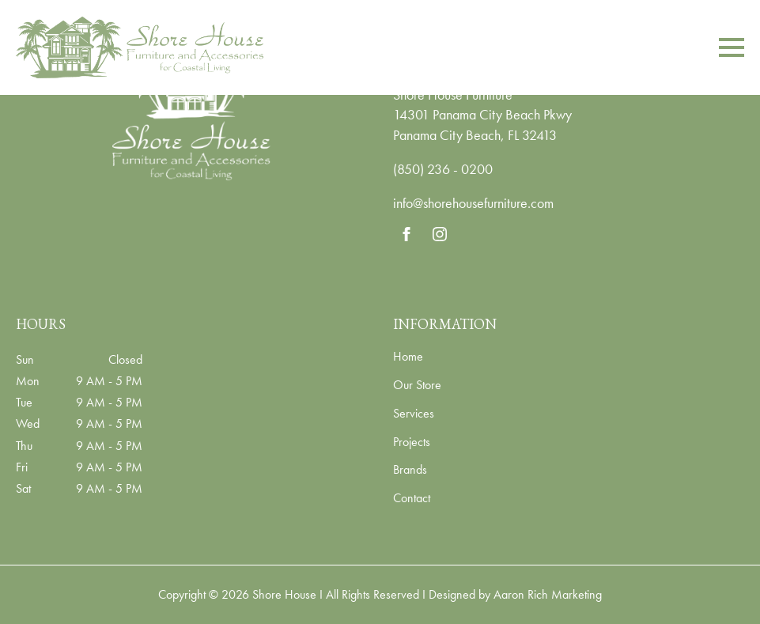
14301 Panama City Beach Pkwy (482, 114)
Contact (411, 499)
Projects (411, 443)
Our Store (417, 386)
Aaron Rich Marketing (547, 594)
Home (408, 357)
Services (413, 414)
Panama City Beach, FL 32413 (475, 135)
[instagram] (439, 234)
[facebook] (406, 234)
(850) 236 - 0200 (443, 169)
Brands (410, 470)
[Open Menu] (731, 47)
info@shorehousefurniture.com (473, 203)
